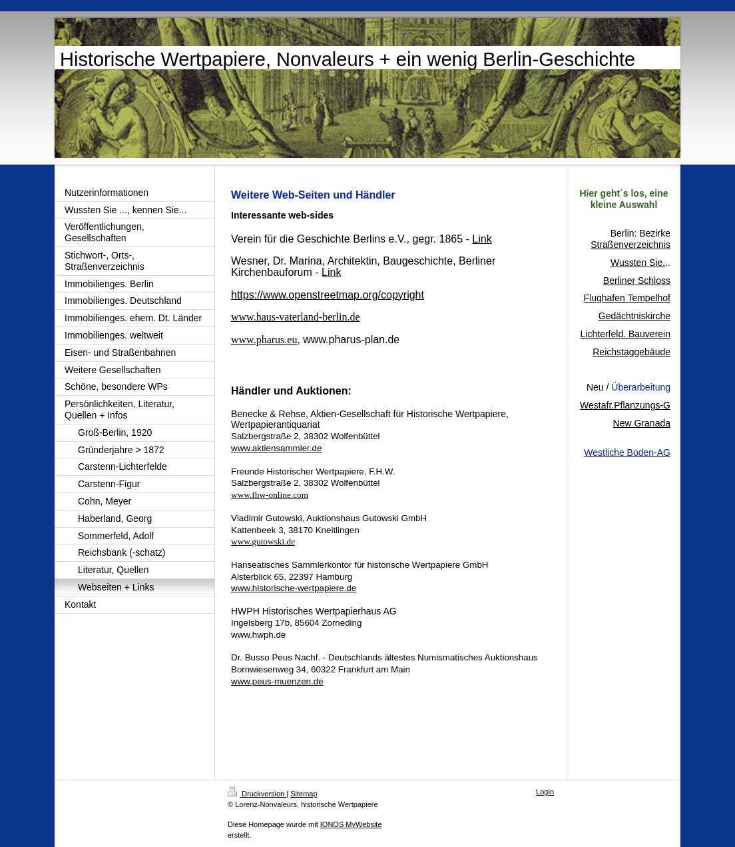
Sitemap (303, 794)
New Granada (641, 423)
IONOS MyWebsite (351, 824)
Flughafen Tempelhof (627, 298)
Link (331, 272)
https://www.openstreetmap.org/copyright (327, 295)
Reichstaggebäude (631, 352)
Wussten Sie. (638, 262)
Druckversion (257, 794)
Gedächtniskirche (634, 316)
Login (545, 792)
